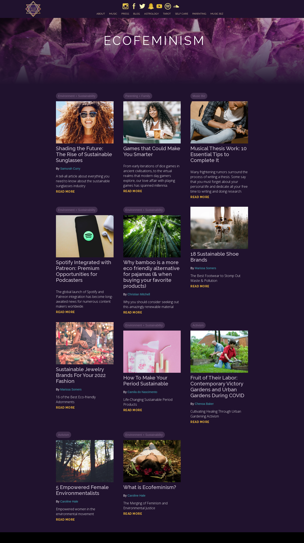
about (100, 13)
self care (181, 13)
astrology (151, 13)
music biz (216, 13)
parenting (199, 13)
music (113, 13)
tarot (167, 13)
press (125, 13)
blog (136, 13)
